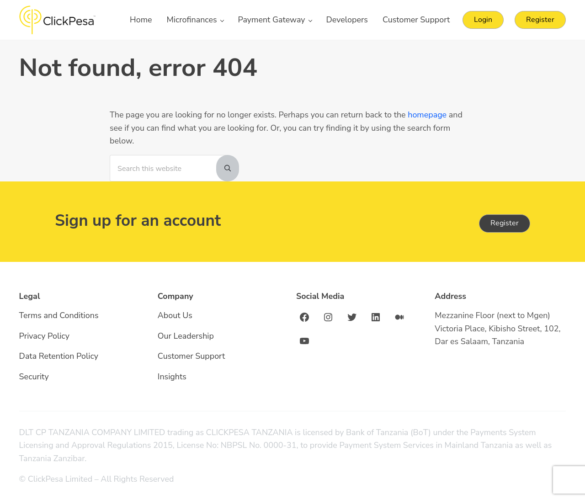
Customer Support (191, 356)
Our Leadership (186, 335)
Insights (172, 376)
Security (34, 376)
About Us (175, 315)
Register (504, 223)
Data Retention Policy (58, 356)
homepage (427, 114)
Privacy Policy (44, 335)
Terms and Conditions (59, 315)
